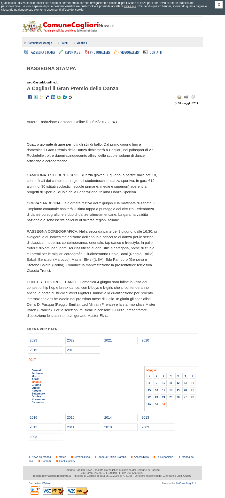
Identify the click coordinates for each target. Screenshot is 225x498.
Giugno (36, 384)
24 (163, 397)
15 (149, 390)
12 (178, 382)
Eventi (64, 42)
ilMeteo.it (47, 483)
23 (156, 397)
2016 (33, 417)
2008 (33, 437)
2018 (71, 350)
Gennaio (37, 370)
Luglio (36, 387)
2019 (33, 350)
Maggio (36, 381)
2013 (145, 417)
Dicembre (38, 402)
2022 (71, 340)
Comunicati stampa (39, 42)
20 (185, 390)
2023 (33, 340)
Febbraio (37, 373)
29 (149, 404)
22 (149, 397)
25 (170, 397)
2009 (145, 427)
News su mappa (41, 456)
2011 (71, 427)
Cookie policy (67, 461)
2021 (108, 340)
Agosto (36, 390)
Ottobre (36, 396)
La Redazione (164, 456)
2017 (32, 360)
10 (163, 382)
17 (163, 390)
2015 (71, 417)
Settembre (38, 393)
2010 (108, 427)
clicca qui (130, 6)
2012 (33, 427)
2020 (145, 340)
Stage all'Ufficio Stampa (112, 456)
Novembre (38, 399)
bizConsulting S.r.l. (186, 483)
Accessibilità (141, 456)
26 (178, 397)
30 (156, 404)
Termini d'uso (82, 456)
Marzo (35, 376)
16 (156, 390)
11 (170, 382)
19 (178, 390)
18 (170, 390)
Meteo (62, 456)
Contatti (46, 461)
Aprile (35, 379)
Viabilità (82, 42)
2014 (108, 417)
